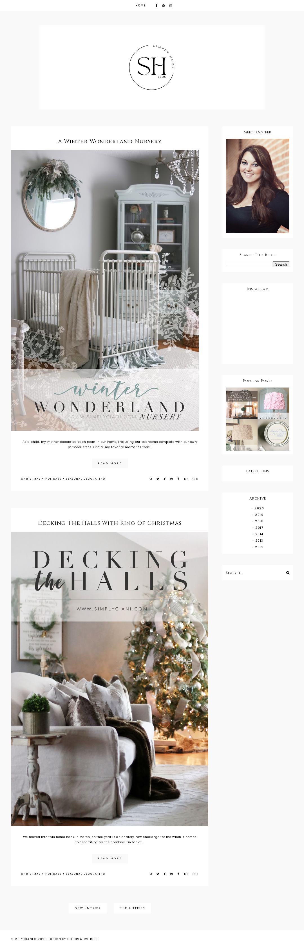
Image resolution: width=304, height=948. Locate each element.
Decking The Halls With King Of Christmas (110, 523)
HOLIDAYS (53, 478)
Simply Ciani (22, 939)
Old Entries (132, 908)
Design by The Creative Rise (73, 939)
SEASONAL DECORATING (86, 478)
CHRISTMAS (31, 478)
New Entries (88, 908)
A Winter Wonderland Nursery (110, 141)
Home (141, 5)
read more (110, 463)
